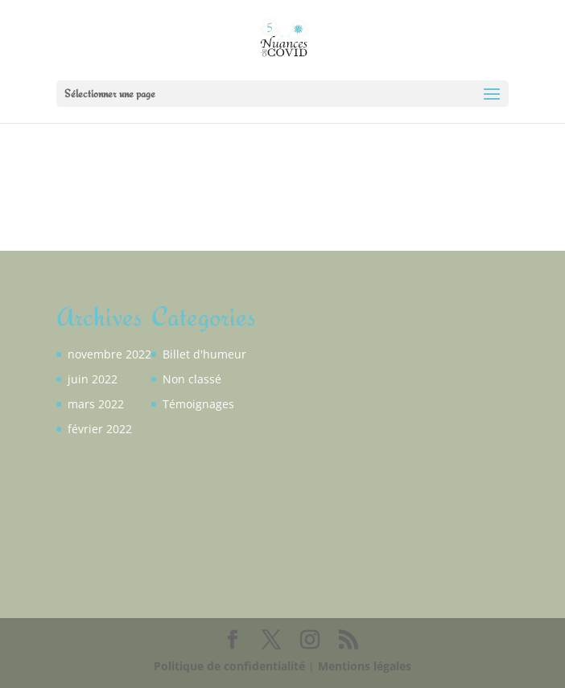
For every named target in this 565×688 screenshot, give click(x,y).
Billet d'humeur (204, 354)
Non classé (192, 379)
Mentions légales (364, 666)
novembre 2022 (109, 354)
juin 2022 (93, 379)
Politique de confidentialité (229, 666)
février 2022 (100, 428)
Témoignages (198, 404)
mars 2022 (96, 404)
